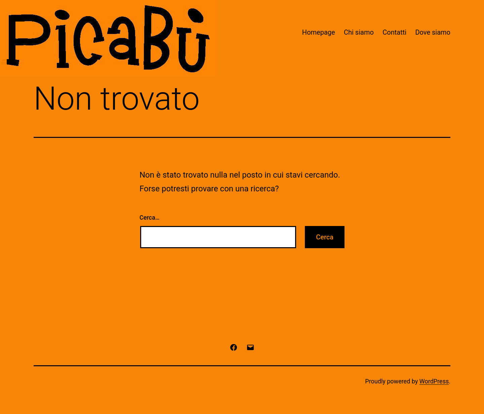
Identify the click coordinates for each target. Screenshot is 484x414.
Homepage (318, 32)
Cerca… (149, 217)
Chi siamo (359, 32)
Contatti (394, 32)
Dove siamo (432, 32)
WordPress (434, 381)
